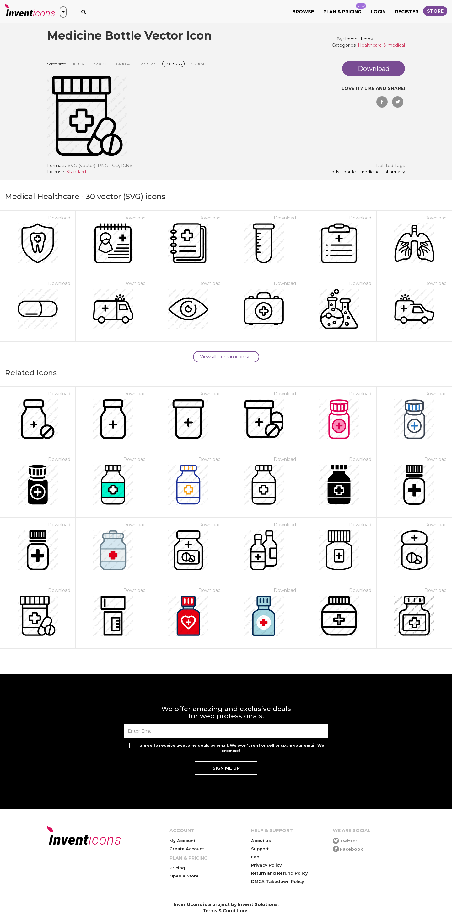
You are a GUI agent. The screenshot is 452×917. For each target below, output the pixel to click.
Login (378, 11)
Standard (76, 172)
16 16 (78, 63)
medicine (370, 172)
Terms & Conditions (226, 911)
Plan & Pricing (344, 8)
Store (435, 11)
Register (406, 11)
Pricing (177, 867)
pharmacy (394, 172)
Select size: (56, 63)
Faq (255, 856)
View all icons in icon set (226, 357)
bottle (349, 172)
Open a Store (184, 875)
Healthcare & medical (381, 45)
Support (260, 848)
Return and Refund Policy (279, 873)
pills (335, 172)
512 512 (198, 63)
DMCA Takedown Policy (277, 881)
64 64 (123, 63)
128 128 (147, 63)
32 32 (100, 63)
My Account (182, 840)
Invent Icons (359, 39)
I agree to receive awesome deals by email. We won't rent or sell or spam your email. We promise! (230, 748)
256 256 (173, 63)
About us (261, 840)
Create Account (187, 848)
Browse (303, 11)
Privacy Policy (266, 864)
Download (59, 218)
